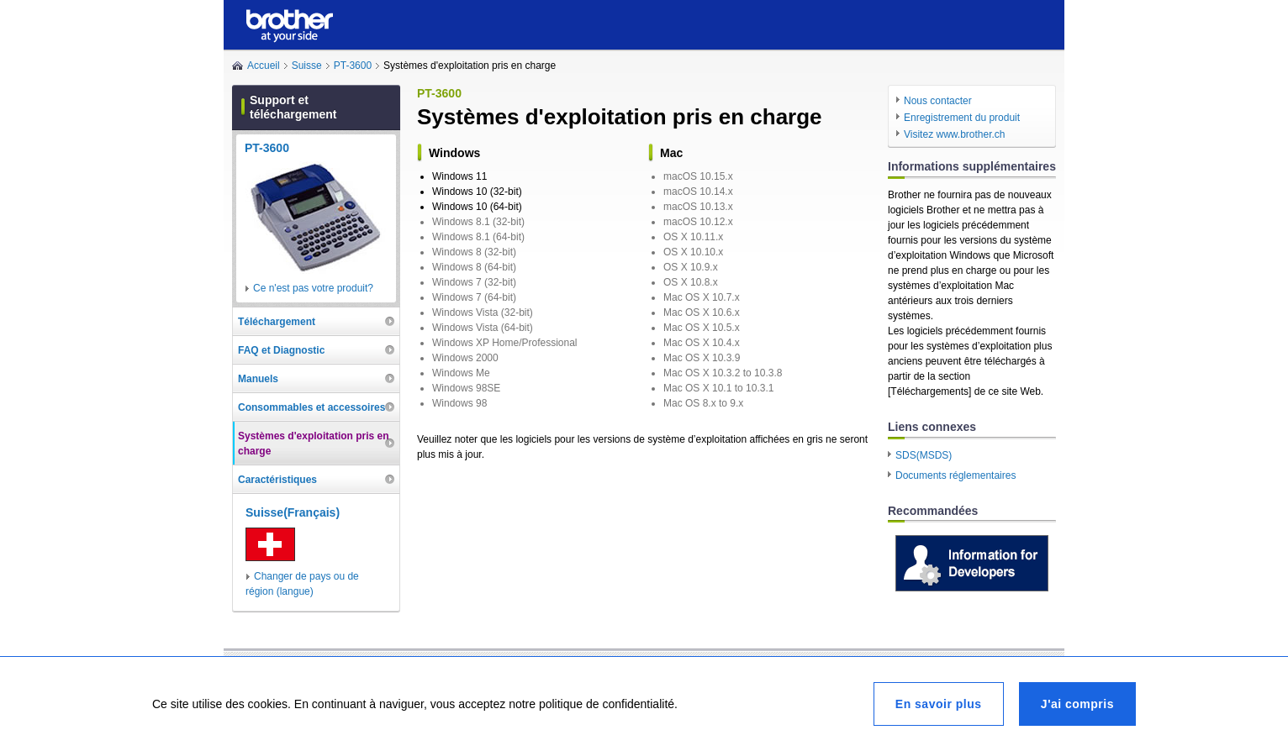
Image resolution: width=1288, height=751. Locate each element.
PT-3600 (353, 65)
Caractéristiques (277, 480)
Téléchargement (276, 322)
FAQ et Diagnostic (281, 350)
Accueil (263, 65)
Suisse (307, 65)
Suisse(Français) (292, 512)
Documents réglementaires (955, 475)
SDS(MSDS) (923, 455)
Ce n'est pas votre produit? (313, 288)
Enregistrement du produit (962, 117)
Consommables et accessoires (311, 407)
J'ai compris (1077, 704)
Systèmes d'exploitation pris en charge (313, 443)
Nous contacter (938, 101)
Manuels (258, 379)
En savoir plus (938, 704)
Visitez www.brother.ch (955, 134)
